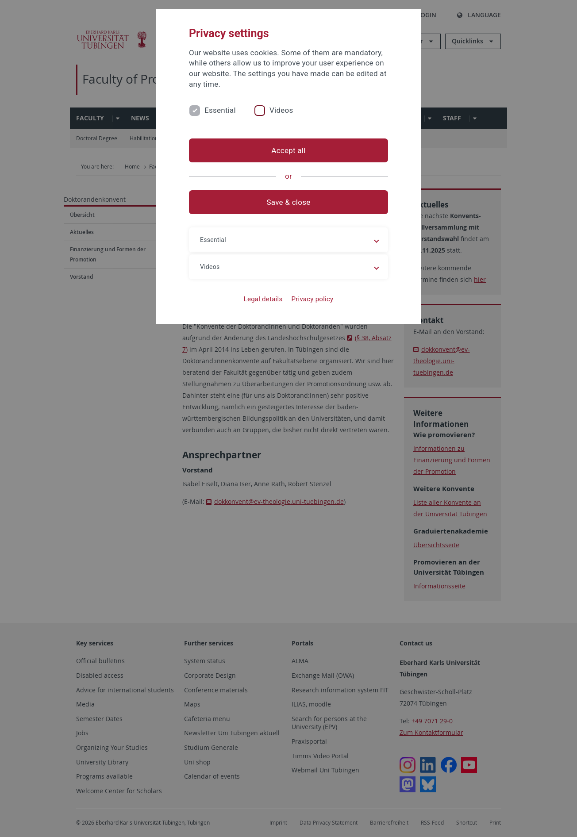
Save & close (289, 202)
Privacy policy (312, 299)
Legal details (263, 299)
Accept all (288, 150)
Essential (220, 110)
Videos (281, 110)
